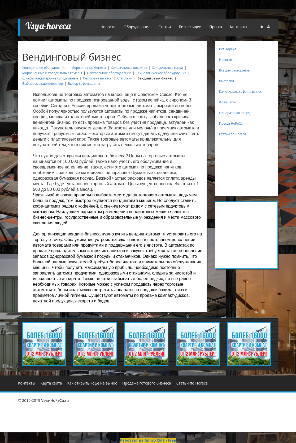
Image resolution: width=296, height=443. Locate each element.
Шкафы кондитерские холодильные (50, 78)
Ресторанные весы (97, 78)
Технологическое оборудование (161, 73)
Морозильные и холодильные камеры (52, 73)
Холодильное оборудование (44, 67)
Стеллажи (124, 78)
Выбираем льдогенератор (42, 83)
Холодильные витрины (129, 67)
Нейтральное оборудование (109, 73)
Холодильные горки (168, 67)
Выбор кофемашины (84, 83)
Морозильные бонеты (88, 67)
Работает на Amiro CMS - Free (148, 440)
